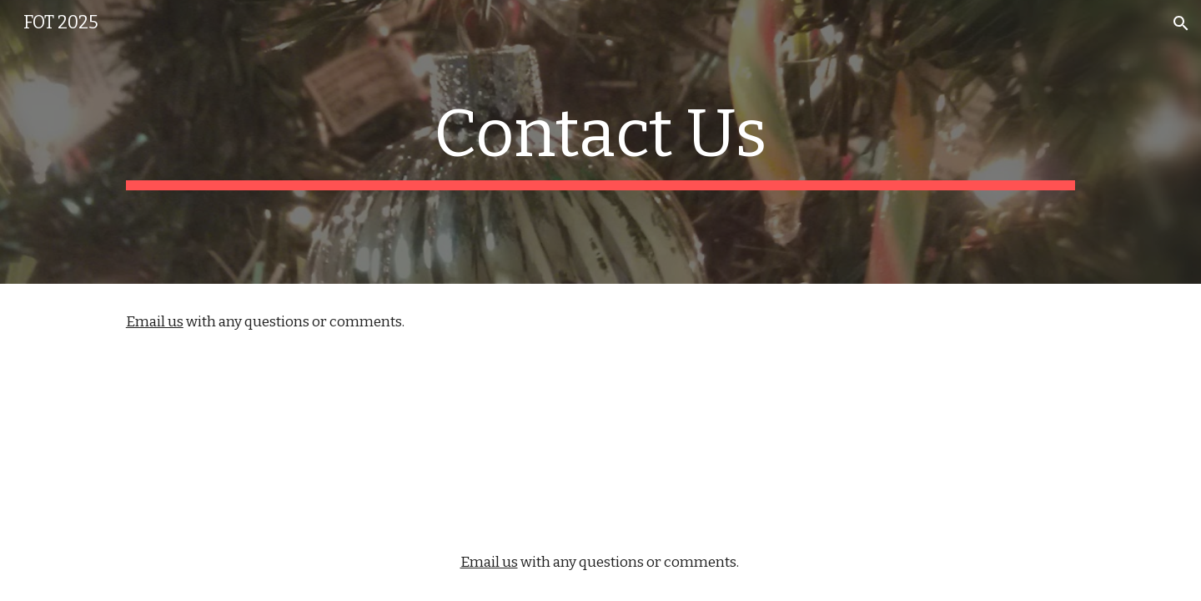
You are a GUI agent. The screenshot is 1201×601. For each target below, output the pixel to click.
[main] (600, 142)
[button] (1181, 23)
